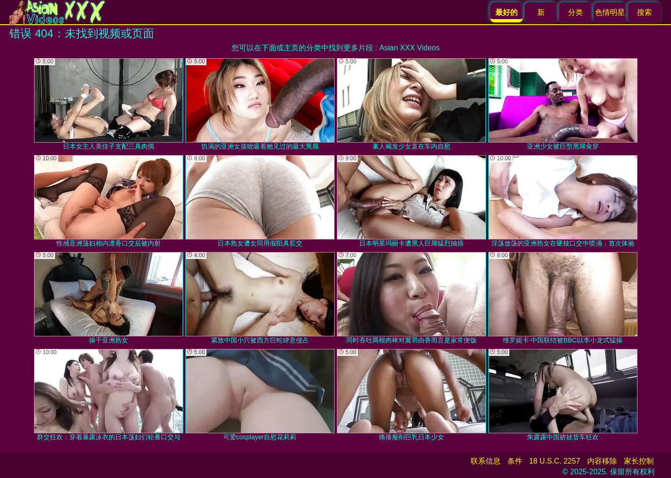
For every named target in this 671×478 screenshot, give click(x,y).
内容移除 (602, 461)
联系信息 (485, 461)
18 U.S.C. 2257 (554, 461)
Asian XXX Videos (409, 48)
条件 (514, 461)
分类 (575, 12)
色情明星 (610, 12)
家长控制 (639, 461)
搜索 (644, 12)
